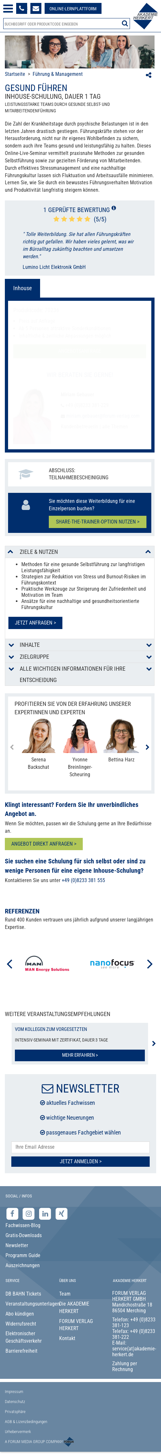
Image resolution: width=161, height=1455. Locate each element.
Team (64, 1294)
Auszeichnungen (22, 1265)
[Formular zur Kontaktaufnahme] (36, 8)
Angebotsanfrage (79, 351)
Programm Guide (22, 1255)
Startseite (15, 74)
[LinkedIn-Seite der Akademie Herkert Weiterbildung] (46, 1213)
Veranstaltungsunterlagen (27, 1304)
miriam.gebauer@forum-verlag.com (102, 416)
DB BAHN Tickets (23, 1294)
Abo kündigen (19, 1314)
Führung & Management (58, 74)
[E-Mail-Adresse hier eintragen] (80, 1147)
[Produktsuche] (66, 23)
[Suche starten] (125, 23)
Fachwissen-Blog (22, 1225)
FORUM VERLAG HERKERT (76, 1325)
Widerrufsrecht (20, 1324)
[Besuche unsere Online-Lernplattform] (73, 8)
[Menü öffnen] (8, 8)
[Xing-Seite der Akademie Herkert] (61, 1213)
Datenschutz (15, 1401)
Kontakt (67, 1338)
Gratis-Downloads (23, 1235)
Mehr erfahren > (80, 1055)
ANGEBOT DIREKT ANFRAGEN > (43, 844)
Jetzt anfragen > (35, 623)
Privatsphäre (15, 1411)
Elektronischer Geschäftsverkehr (23, 1337)
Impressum (14, 1391)
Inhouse (22, 288)
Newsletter (16, 1245)
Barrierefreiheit (21, 1351)
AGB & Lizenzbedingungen (26, 1421)
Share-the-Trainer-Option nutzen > (97, 522)
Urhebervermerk (18, 1431)
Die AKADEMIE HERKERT (74, 1307)
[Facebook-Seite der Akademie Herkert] (13, 1213)
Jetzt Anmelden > (81, 1161)
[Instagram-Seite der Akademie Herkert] (29, 1213)
